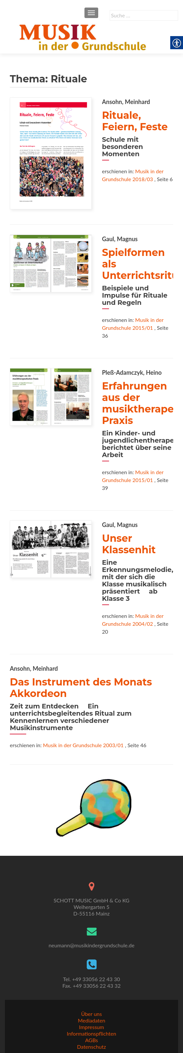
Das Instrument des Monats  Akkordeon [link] (86, 688)
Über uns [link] (91, 1014)
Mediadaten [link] (91, 1020)
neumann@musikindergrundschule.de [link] (91, 945)
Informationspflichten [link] (91, 1033)
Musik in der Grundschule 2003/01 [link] (83, 745)
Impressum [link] (91, 1027)
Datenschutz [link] (91, 1046)
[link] (84, 36)
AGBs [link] (91, 1040)
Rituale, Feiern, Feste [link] (135, 121)
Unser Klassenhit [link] (129, 544)
